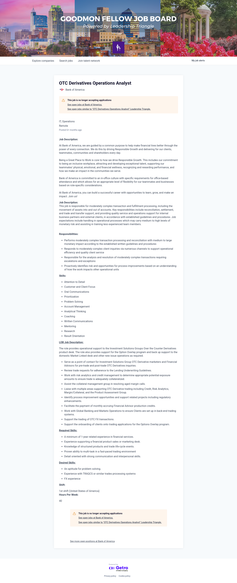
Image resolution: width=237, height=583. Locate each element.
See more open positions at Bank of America (92, 541)
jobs (66, 60)
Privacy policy (110, 576)
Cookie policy (124, 576)
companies (43, 60)
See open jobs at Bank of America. (85, 104)
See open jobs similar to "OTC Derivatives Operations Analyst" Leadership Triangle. (109, 109)
